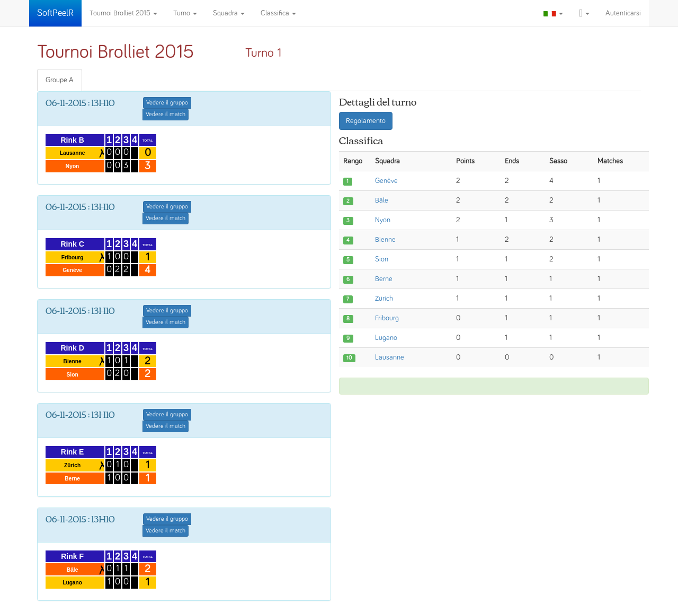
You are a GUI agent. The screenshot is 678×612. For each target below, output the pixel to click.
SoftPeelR (55, 13)
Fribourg (387, 318)
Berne (383, 279)
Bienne (385, 239)
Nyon (382, 220)
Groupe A (60, 80)
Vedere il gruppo (167, 103)
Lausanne (389, 357)
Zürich (384, 298)
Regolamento (366, 121)
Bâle (381, 200)
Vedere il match (165, 114)
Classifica (278, 13)
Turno (185, 13)
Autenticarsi (623, 13)
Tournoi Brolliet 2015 (123, 13)
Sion (381, 259)
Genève (386, 181)
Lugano (386, 338)
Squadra (229, 13)
